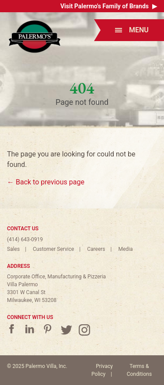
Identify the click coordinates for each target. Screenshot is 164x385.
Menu (132, 30)
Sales (13, 249)
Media (125, 249)
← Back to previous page (45, 182)
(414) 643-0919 (25, 239)
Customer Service (53, 249)
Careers (96, 249)
